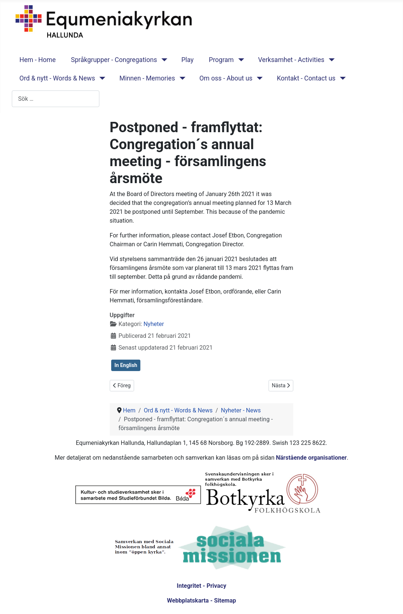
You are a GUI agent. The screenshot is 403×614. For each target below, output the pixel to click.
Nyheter (153, 323)
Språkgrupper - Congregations (114, 60)
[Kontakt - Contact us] (341, 78)
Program (221, 60)
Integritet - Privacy (201, 585)
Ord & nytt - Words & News (57, 78)
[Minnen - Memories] (180, 78)
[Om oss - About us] (258, 78)
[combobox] (55, 98)
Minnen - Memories (147, 78)
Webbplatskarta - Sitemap (201, 600)
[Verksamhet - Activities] (330, 60)
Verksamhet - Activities (291, 60)
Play (187, 60)
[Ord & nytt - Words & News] (100, 78)
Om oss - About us (226, 78)
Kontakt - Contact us (306, 78)
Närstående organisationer (311, 457)
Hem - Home (38, 60)
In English (126, 365)
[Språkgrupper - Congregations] (162, 60)
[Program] (239, 60)
